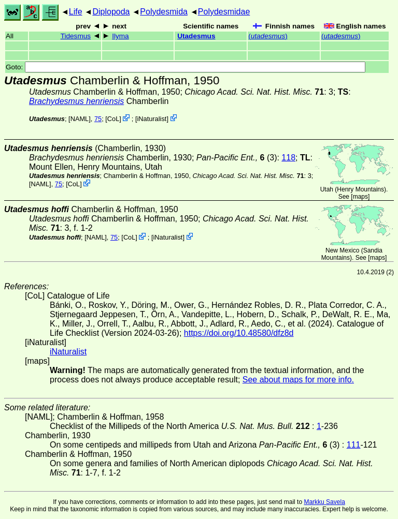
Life (75, 11)
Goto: (185, 67)
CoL (113, 119)
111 (354, 444)
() (268, 36)
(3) (236, 157)
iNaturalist (151, 119)
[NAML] (79, 119)
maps (360, 196)
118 (288, 157)
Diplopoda (111, 11)
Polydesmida (164, 11)
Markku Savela (324, 502)
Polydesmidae (224, 11)
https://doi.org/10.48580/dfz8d (239, 333)
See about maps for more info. (298, 379)
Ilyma (120, 36)
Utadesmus (196, 36)
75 (98, 119)
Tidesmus (76, 36)
